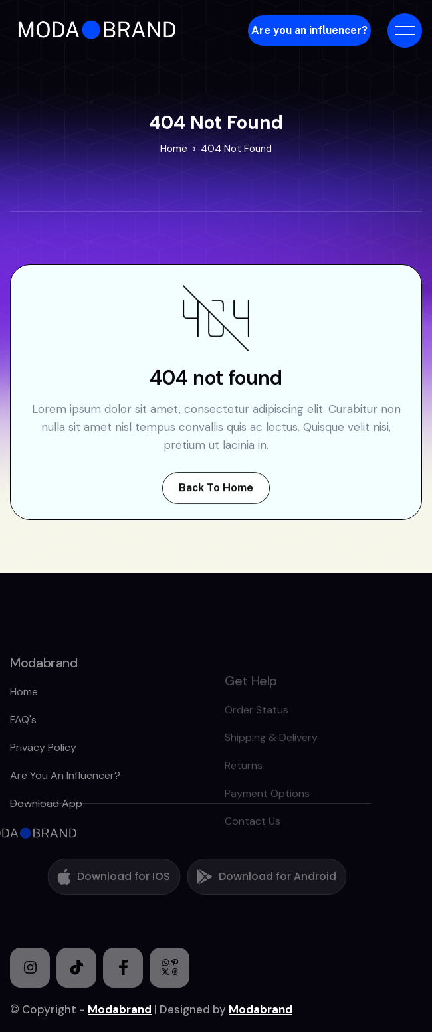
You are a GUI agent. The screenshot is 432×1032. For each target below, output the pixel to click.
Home (173, 150)
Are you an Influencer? (65, 804)
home (24, 720)
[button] (404, 30)
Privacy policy (43, 776)
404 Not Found (236, 150)
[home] (98, 30)
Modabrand (120, 1009)
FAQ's (23, 748)
